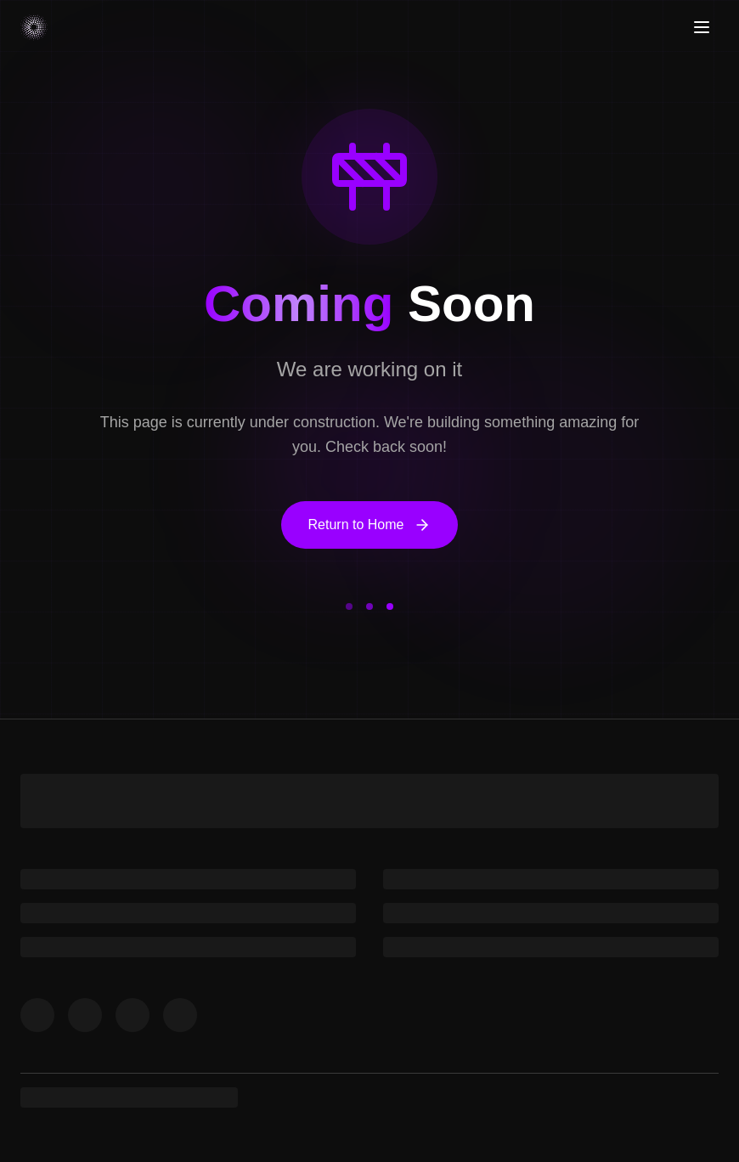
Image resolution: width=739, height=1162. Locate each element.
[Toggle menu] (702, 27)
